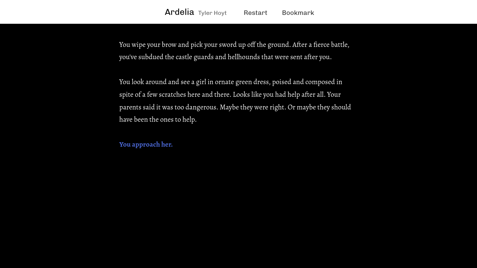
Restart (256, 12)
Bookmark (298, 12)
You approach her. (146, 144)
